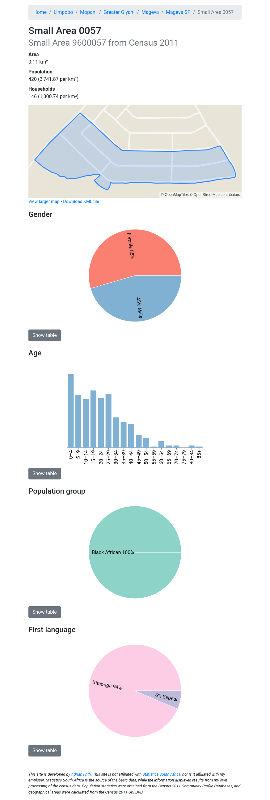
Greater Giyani (118, 12)
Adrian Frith (81, 774)
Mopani (88, 12)
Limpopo (63, 12)
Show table (44, 335)
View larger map (44, 201)
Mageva (150, 12)
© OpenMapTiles (175, 195)
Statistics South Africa (161, 774)
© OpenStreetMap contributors (215, 195)
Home (40, 12)
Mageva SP (178, 12)
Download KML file (81, 201)
